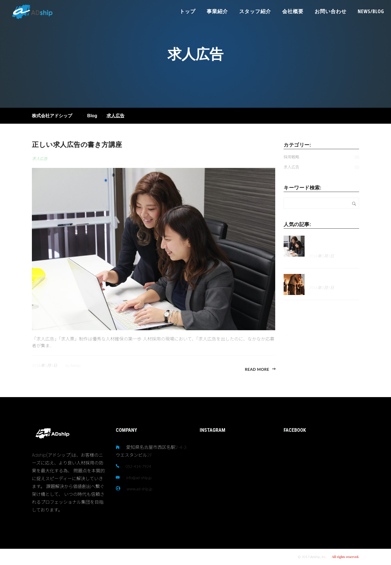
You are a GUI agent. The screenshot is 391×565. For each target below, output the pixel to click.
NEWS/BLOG (371, 11)
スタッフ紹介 (255, 11)
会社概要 (292, 11)
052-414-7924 (138, 466)
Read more (257, 369)
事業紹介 (217, 11)
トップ (188, 11)
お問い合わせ (331, 11)
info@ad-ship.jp (139, 477)
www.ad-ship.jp (139, 488)
